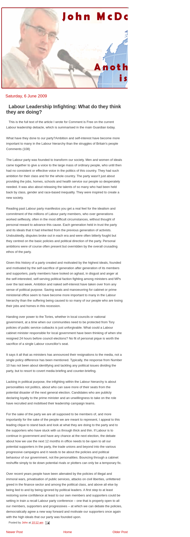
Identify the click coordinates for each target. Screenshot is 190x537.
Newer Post (14, 532)
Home (67, 532)
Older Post (120, 532)
